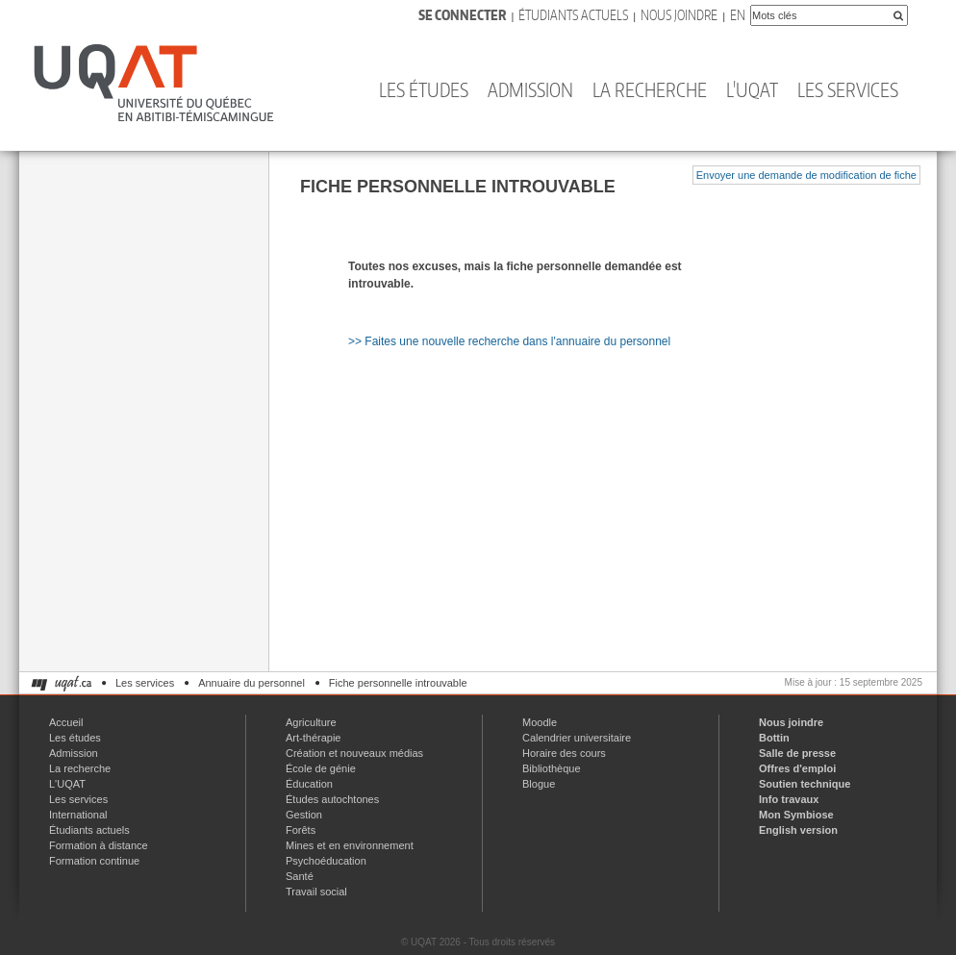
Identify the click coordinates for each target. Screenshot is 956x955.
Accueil (66, 722)
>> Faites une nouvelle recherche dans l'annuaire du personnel (509, 341)
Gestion (304, 814)
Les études (423, 89)
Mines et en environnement (350, 845)
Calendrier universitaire (576, 737)
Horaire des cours (564, 753)
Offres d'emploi (797, 768)
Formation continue (94, 861)
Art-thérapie (313, 737)
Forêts (300, 830)
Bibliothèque (551, 768)
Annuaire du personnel (251, 683)
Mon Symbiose (796, 814)
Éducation (309, 784)
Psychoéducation (326, 861)
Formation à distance (98, 845)
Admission (530, 89)
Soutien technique (804, 784)
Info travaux (788, 799)
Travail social (316, 891)
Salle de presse (797, 753)
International (78, 814)
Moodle (539, 722)
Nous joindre (679, 15)
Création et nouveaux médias (354, 753)
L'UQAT (752, 89)
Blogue (538, 784)
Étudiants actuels (573, 15)
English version (798, 830)
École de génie (321, 768)
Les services (847, 89)
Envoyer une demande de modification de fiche (806, 175)
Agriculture (311, 722)
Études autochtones (332, 799)
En (737, 15)
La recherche (649, 89)
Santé (300, 876)
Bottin (774, 737)
